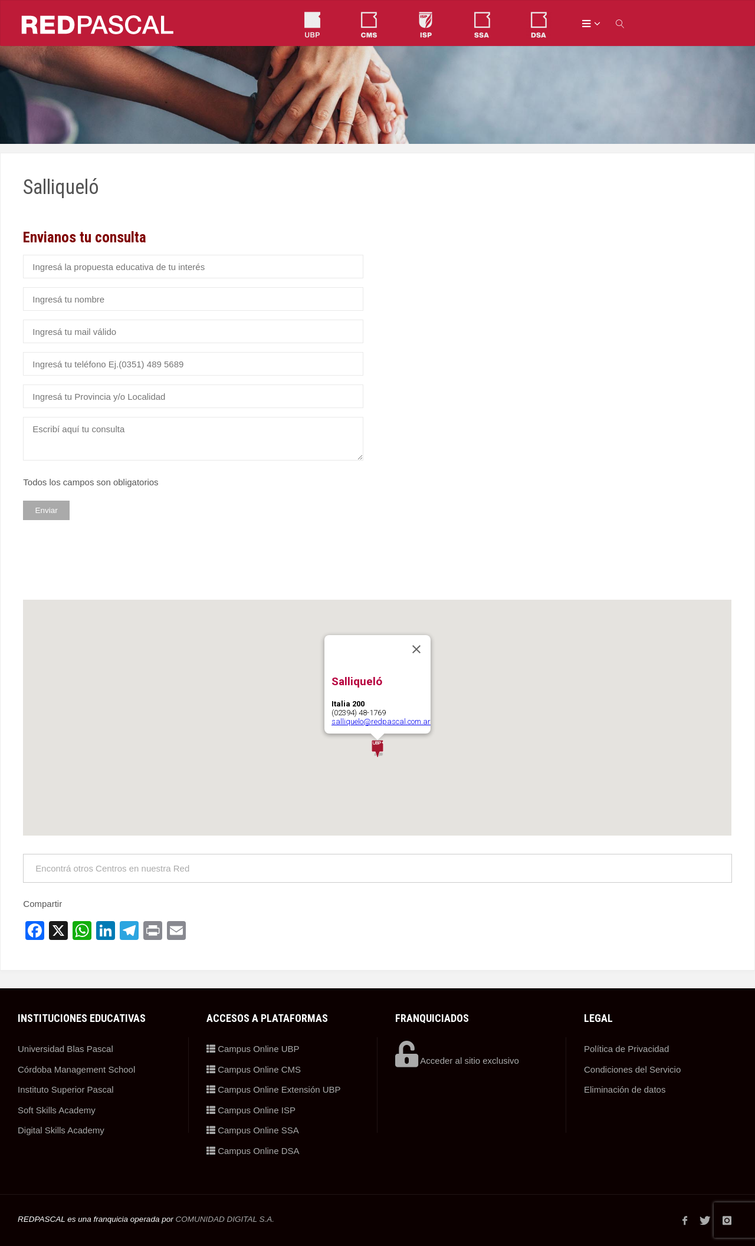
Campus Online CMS (253, 1069)
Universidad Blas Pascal (65, 1049)
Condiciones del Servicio (632, 1069)
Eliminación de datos (624, 1089)
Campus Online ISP (251, 1110)
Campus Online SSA (252, 1130)
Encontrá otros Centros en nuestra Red (112, 868)
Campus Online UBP (253, 1049)
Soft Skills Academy (57, 1110)
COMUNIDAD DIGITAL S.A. (224, 1219)
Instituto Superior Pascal (66, 1089)
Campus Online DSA (253, 1151)
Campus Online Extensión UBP (273, 1089)
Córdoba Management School (76, 1069)
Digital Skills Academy (61, 1130)
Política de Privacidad (626, 1049)
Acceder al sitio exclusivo (457, 1061)
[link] (621, 23)
